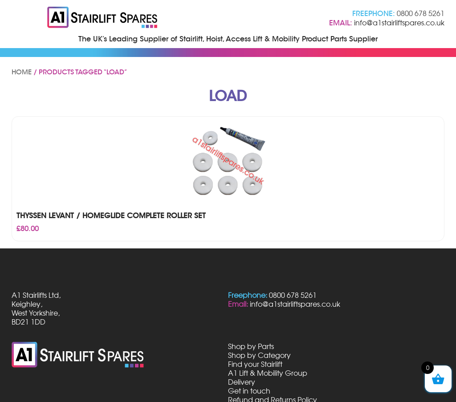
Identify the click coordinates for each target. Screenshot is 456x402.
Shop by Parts (251, 346)
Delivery (241, 382)
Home (22, 72)
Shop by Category (259, 355)
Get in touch (249, 390)
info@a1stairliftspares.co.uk (399, 22)
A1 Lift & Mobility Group (267, 373)
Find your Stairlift (255, 364)
